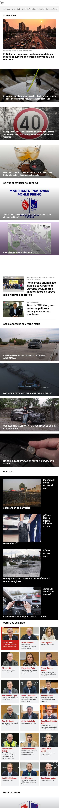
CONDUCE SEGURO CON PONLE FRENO (21, 324)
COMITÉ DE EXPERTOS (14, 623)
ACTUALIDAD (9, 15)
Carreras (7, 9)
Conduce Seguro (52, 9)
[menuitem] (6, 9)
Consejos (40, 9)
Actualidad (16, 9)
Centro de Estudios (29, 9)
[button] (56, 3)
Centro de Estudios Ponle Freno (21, 183)
